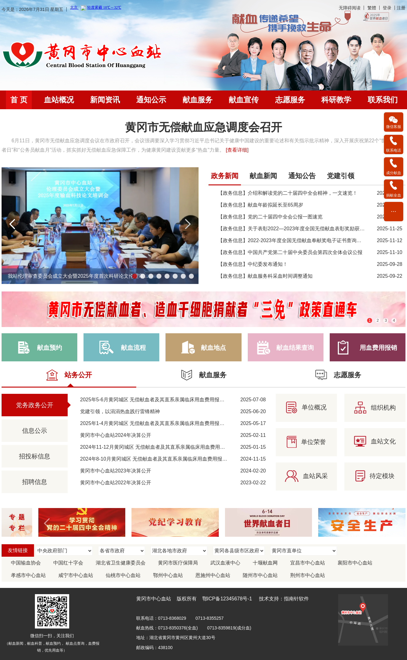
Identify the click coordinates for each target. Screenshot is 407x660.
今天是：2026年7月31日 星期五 (32, 9)
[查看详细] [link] (237, 150)
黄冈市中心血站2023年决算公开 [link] (115, 470)
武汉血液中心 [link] (225, 562)
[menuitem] (19, 99)
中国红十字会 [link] (68, 562)
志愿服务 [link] (290, 99)
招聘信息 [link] (34, 481)
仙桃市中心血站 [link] (123, 575)
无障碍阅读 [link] (350, 8)
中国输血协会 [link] (26, 562)
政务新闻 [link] (224, 176)
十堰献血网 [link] (265, 562)
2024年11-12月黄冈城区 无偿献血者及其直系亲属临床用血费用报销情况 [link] (160, 447)
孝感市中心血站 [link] (28, 575)
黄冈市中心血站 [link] (153, 598)
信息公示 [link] (34, 430)
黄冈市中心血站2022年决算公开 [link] (115, 482)
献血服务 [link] (198, 99)
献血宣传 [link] (244, 99)
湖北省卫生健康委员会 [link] (121, 562)
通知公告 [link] (302, 176)
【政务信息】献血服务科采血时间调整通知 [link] (265, 276)
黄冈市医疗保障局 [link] (178, 562)
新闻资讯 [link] (105, 99)
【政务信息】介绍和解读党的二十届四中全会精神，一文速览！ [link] (287, 193)
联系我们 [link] (383, 99)
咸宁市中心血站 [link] (75, 575)
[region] (203, 138)
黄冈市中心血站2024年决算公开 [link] (115, 435)
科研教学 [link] (336, 99)
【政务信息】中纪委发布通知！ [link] (253, 264)
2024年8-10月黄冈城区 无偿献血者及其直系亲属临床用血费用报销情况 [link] (158, 459)
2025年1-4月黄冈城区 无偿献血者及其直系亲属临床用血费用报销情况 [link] (157, 423)
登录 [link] (387, 8)
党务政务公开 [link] (34, 405)
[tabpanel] (306, 227)
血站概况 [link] (59, 99)
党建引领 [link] (340, 176)
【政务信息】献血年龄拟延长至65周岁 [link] (260, 205)
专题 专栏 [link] (18, 522)
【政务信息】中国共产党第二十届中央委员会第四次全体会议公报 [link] (290, 252)
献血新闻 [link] (263, 176)
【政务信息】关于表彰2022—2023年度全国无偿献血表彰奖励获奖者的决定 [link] (301, 228)
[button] (12, 224)
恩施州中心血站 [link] (212, 575)
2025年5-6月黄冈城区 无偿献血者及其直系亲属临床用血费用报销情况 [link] (157, 399)
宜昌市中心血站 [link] (307, 562)
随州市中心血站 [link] (260, 575)
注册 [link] (401, 8)
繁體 (371, 8)
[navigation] (203, 99)
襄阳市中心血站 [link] (355, 562)
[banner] (203, 9)
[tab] (224, 177)
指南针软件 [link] (296, 598)
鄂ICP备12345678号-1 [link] (227, 598)
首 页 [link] (18, 99)
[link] (83, 55)
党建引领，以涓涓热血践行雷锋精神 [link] (120, 411)
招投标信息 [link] (34, 456)
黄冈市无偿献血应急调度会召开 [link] (203, 127)
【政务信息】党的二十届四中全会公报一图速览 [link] (270, 216)
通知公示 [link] (151, 99)
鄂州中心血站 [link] (168, 575)
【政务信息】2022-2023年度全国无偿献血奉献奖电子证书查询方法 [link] (292, 240)
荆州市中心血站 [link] (307, 575)
